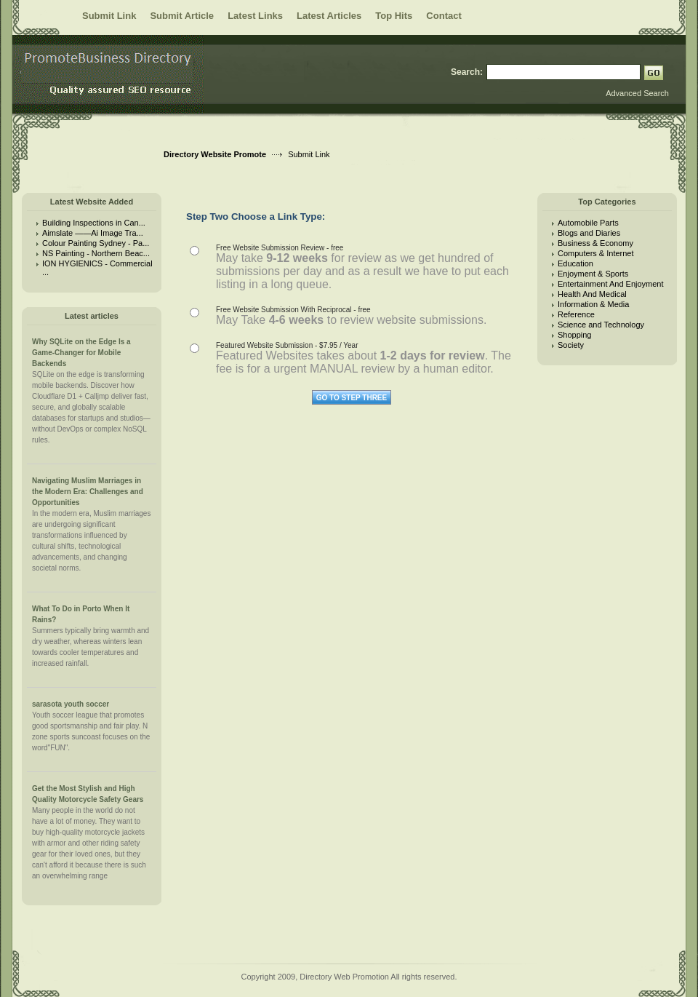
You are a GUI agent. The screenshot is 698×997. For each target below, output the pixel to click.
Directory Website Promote (215, 154)
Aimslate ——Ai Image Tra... (92, 233)
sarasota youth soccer (70, 704)
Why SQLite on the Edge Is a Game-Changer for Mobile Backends (81, 353)
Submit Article (182, 15)
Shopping (575, 334)
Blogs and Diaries (589, 233)
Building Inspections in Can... (93, 222)
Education (575, 263)
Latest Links (255, 15)
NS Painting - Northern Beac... (96, 253)
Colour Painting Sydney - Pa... (95, 243)
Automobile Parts (588, 222)
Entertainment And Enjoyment (611, 283)
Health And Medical (592, 294)
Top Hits (393, 15)
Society (571, 345)
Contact (443, 15)
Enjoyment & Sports (593, 273)
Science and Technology (601, 324)
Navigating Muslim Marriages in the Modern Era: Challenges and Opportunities (87, 492)
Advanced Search (637, 93)
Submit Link (109, 15)
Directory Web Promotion (344, 976)
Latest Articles (329, 15)
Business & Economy (595, 243)
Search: (467, 72)
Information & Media (593, 304)
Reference (576, 314)
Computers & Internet (596, 253)
